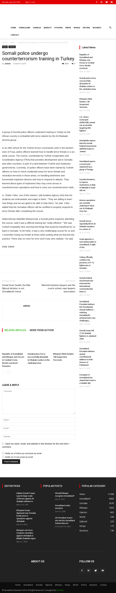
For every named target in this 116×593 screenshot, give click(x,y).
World (77, 27)
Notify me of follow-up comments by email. (23, 453)
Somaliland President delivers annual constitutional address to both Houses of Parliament (87, 357)
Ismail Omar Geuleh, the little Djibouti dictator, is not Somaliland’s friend (16, 288)
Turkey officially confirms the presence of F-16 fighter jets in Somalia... (86, 262)
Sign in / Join (30, 2)
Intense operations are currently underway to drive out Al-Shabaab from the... (87, 205)
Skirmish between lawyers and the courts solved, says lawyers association (58, 288)
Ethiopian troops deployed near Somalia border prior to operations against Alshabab (26, 515)
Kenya (68, 27)
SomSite (60, 590)
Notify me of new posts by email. (19, 457)
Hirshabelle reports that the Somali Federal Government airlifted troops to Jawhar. (87, 146)
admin (8, 63)
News (12, 42)
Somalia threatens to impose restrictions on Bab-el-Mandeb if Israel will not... (87, 184)
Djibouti (48, 27)
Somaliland (24, 27)
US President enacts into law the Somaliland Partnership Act (65, 520)
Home (13, 27)
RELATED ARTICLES (15, 330)
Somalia (37, 27)
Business (97, 27)
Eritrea (86, 27)
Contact (15, 35)
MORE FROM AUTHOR (42, 330)
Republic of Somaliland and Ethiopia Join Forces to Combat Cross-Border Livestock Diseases (13, 360)
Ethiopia (58, 27)
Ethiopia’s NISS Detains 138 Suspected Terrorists (63, 357)
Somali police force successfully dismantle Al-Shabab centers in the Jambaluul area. (87, 83)
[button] (110, 27)
